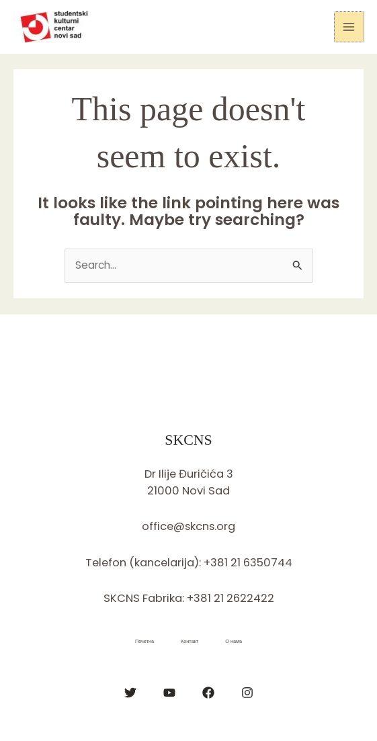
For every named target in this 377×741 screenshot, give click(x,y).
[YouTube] (169, 693)
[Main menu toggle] (349, 26)
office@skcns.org (188, 526)
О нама (233, 641)
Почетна (144, 641)
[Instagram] (247, 693)
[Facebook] (208, 693)
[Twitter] (130, 693)
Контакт (189, 641)
